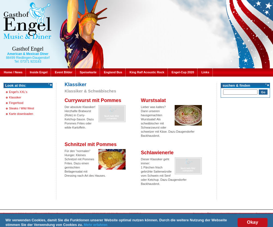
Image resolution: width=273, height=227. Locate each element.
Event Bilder (63, 72)
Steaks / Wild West (21, 108)
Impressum (246, 214)
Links (205, 72)
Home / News (13, 72)
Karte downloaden (21, 113)
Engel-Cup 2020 (183, 72)
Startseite (198, 214)
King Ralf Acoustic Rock (146, 72)
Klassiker (15, 97)
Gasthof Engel (28, 49)
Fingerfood (16, 102)
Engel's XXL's (18, 92)
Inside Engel (38, 72)
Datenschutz (263, 214)
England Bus (113, 72)
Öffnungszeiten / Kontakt (222, 214)
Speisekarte (88, 72)
